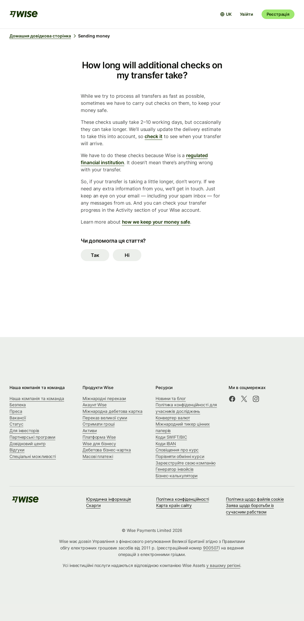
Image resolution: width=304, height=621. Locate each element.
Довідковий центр (28, 443)
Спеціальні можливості (33, 456)
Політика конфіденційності (182, 499)
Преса (16, 411)
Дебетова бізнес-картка (107, 449)
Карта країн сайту (174, 505)
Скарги (93, 505)
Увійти (246, 14)
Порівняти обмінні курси (180, 456)
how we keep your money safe (156, 222)
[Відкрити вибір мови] (225, 14)
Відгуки (17, 449)
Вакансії (18, 417)
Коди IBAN (166, 443)
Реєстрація (278, 14)
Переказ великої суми (105, 417)
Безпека (18, 404)
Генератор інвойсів (175, 469)
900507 (211, 547)
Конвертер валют (173, 417)
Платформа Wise (99, 437)
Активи (90, 430)
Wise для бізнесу (99, 443)
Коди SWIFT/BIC (171, 437)
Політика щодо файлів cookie (255, 499)
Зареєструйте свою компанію (186, 462)
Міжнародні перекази (104, 398)
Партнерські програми (32, 437)
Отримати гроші (99, 423)
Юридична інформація (108, 499)
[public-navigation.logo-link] (25, 501)
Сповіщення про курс (177, 449)
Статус (16, 423)
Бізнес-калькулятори (176, 475)
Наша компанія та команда (37, 398)
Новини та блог (171, 398)
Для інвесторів (24, 430)
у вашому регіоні (223, 565)
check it (153, 136)
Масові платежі (98, 456)
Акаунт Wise (95, 404)
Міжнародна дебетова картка (112, 411)
